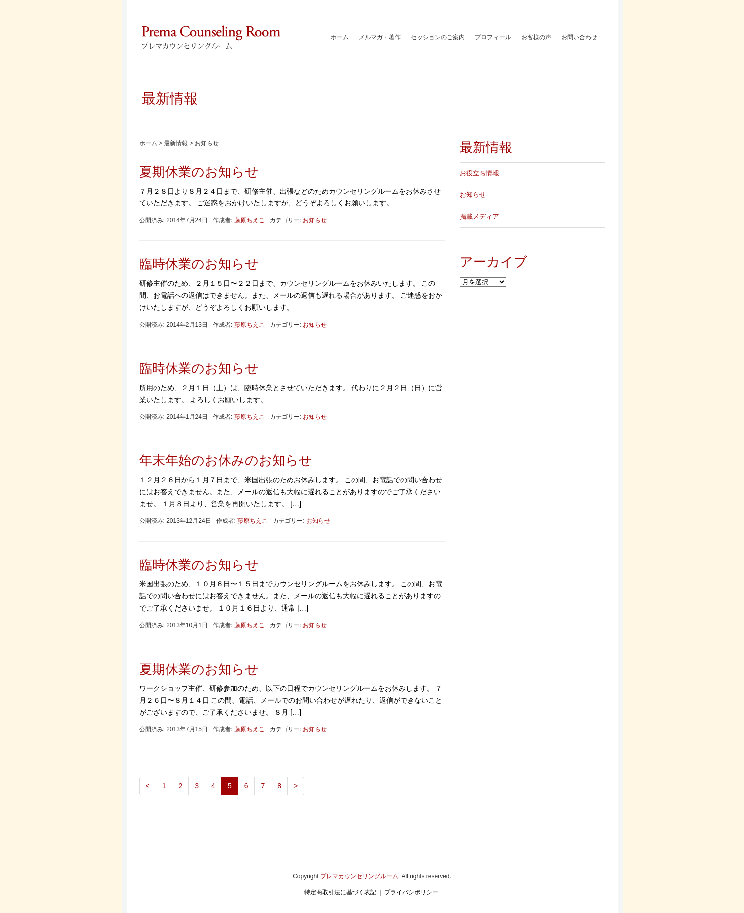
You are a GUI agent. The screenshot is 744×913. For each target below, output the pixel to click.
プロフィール (493, 37)
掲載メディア (479, 216)
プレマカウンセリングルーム (359, 876)
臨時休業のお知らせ (199, 263)
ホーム (340, 37)
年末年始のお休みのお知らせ (225, 460)
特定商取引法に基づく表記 (340, 892)
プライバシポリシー (411, 892)
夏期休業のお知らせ (199, 171)
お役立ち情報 (479, 173)
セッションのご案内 (438, 37)
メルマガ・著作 (380, 37)
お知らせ (315, 220)
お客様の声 (536, 37)
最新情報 (176, 143)
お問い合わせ (579, 37)
